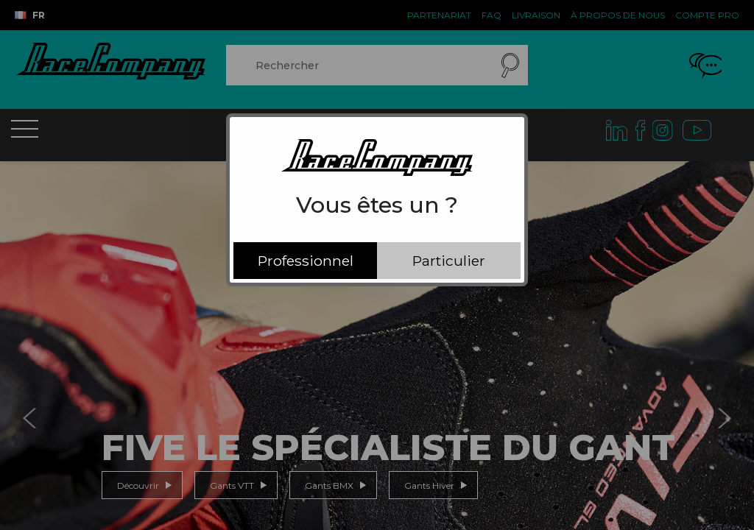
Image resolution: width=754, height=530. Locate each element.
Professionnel (305, 260)
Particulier (448, 260)
